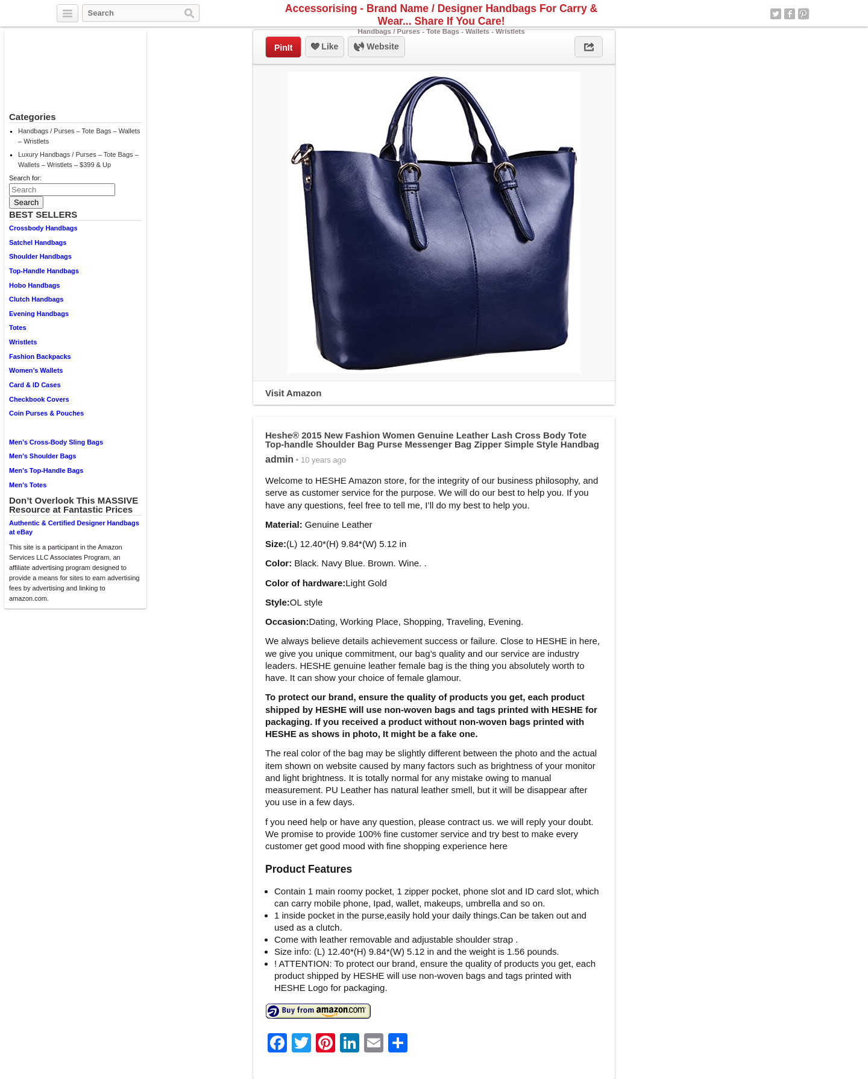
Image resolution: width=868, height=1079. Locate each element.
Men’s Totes (27, 485)
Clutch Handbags (36, 299)
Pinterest (803, 14)
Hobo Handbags (34, 285)
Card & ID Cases (35, 384)
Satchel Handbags (37, 242)
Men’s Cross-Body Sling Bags (56, 442)
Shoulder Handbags (40, 256)
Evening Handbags (39, 313)
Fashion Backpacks (40, 356)
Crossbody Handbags (43, 228)
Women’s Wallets (36, 370)
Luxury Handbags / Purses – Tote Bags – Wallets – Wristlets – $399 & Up (78, 159)
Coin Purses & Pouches (46, 413)
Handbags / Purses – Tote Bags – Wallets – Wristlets (79, 136)
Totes (18, 327)
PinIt (283, 47)
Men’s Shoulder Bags (42, 456)
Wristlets (23, 342)
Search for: (25, 178)
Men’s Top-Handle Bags (46, 470)
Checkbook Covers (39, 399)
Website (376, 47)
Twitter (776, 14)
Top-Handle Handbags (44, 270)
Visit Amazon (293, 393)
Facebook (790, 14)
